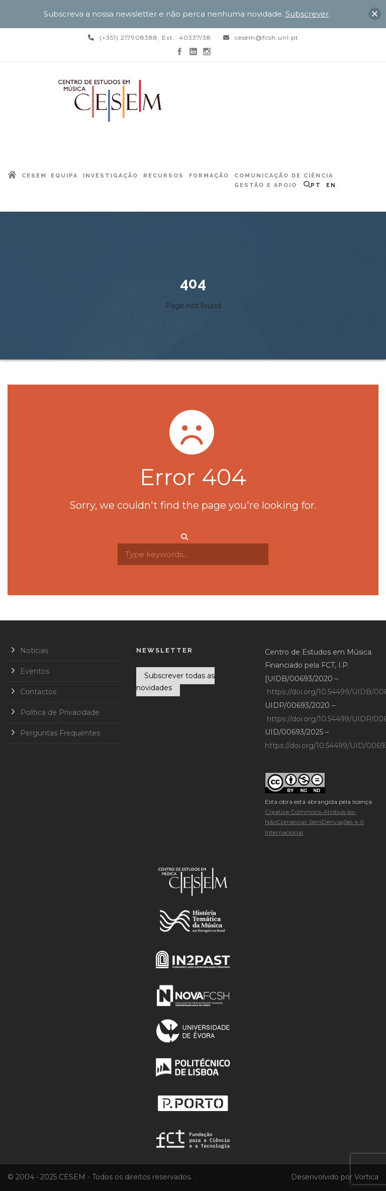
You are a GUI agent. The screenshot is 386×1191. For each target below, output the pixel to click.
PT (316, 185)
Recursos (163, 175)
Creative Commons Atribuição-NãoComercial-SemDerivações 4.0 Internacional (314, 822)
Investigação (110, 175)
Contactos (38, 691)
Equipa (64, 175)
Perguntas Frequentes (60, 733)
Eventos (34, 671)
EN (331, 185)
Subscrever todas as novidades (175, 681)
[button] (374, 14)
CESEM (34, 175)
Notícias (34, 650)
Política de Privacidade (60, 712)
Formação (209, 175)
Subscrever (307, 14)
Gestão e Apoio (265, 185)
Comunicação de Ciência (283, 175)
